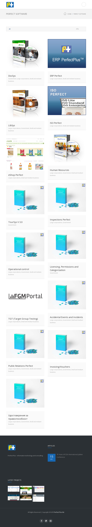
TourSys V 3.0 (15, 222)
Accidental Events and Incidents (66, 317)
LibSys (11, 125)
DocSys (12, 75)
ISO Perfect (56, 122)
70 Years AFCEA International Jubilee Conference (70, 455)
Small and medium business (71, 79)
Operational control (18, 269)
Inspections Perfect (60, 219)
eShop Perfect (15, 174)
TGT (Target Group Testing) (23, 318)
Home (69, 14)
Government (12, 79)
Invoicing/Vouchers (60, 366)
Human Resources (59, 170)
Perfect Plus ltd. (59, 512)
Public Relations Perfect (20, 365)
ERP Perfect (56, 75)
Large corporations (23, 79)
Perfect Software (80, 14)
